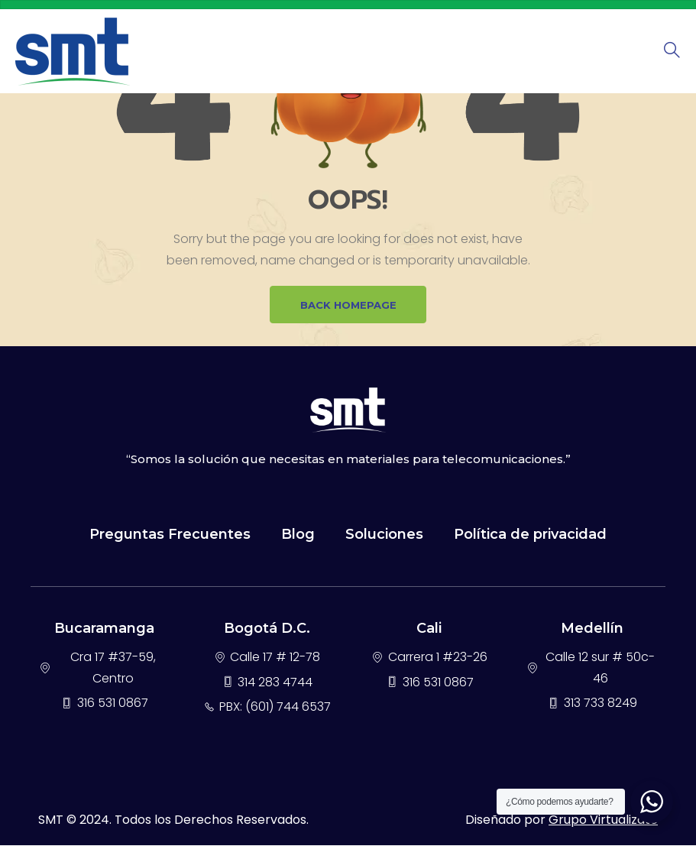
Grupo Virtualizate (603, 820)
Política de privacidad (530, 535)
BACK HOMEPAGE (348, 305)
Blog (298, 535)
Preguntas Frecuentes (170, 535)
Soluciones (384, 535)
